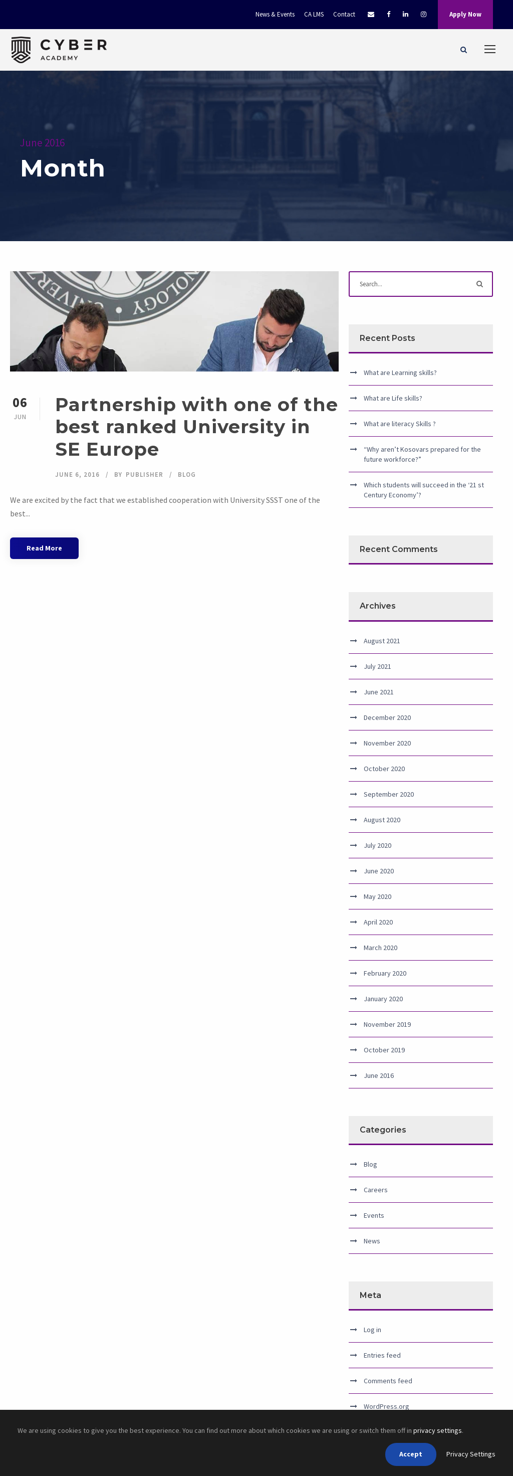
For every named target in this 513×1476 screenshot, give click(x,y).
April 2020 (378, 922)
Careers (376, 1189)
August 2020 (382, 819)
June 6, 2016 (77, 474)
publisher (144, 474)
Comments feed (388, 1380)
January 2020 (383, 998)
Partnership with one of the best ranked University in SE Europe (196, 426)
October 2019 (384, 1049)
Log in (372, 1329)
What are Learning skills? (400, 372)
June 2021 (379, 691)
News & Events (275, 14)
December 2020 (387, 717)
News (372, 1240)
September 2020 (389, 794)
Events (374, 1215)
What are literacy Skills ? (400, 423)
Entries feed (382, 1355)
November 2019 (387, 1024)
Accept (410, 1453)
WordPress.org (386, 1406)
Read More (44, 547)
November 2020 (387, 743)
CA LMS (314, 14)
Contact (344, 14)
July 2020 (377, 845)
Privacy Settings (470, 1453)
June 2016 (379, 1075)
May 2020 (377, 896)
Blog (187, 474)
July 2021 (377, 666)
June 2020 (379, 870)
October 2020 (384, 768)
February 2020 (385, 973)
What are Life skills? (393, 398)
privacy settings (437, 1430)
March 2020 (380, 947)
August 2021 (382, 640)
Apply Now (465, 14)
